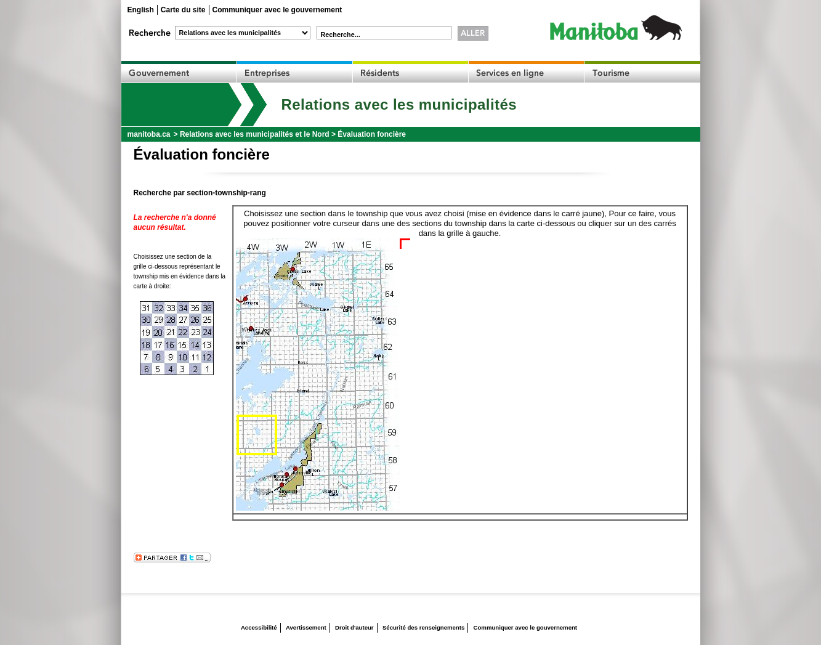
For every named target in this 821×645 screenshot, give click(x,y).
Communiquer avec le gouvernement (277, 10)
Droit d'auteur (354, 627)
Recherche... (340, 34)
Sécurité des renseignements (423, 627)
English (140, 10)
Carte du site (183, 10)
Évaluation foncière (372, 134)
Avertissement (306, 627)
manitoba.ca (149, 134)
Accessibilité (259, 627)
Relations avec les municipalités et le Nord (255, 134)
